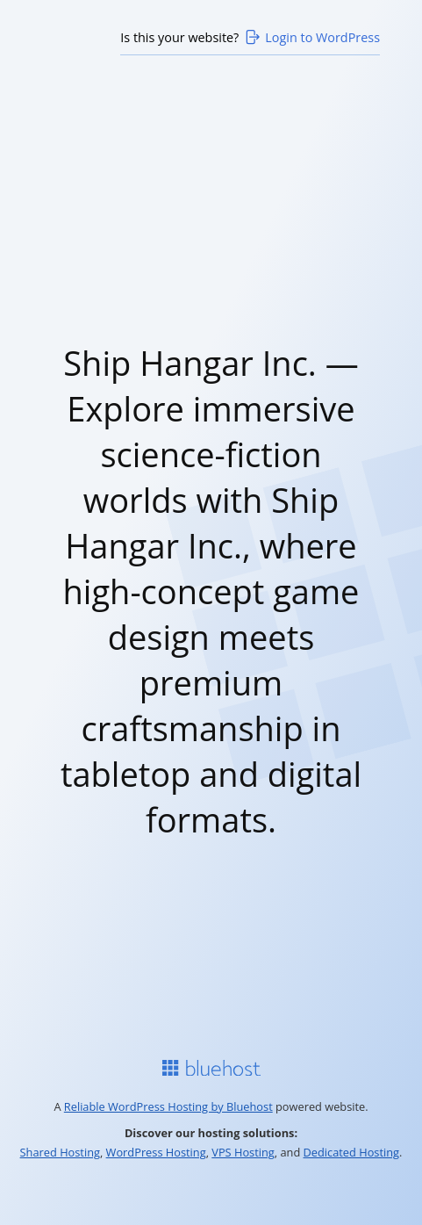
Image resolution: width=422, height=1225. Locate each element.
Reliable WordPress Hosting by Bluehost (168, 1106)
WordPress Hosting (156, 1152)
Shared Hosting (60, 1152)
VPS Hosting (243, 1152)
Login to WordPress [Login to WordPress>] (311, 37)
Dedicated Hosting (352, 1152)
